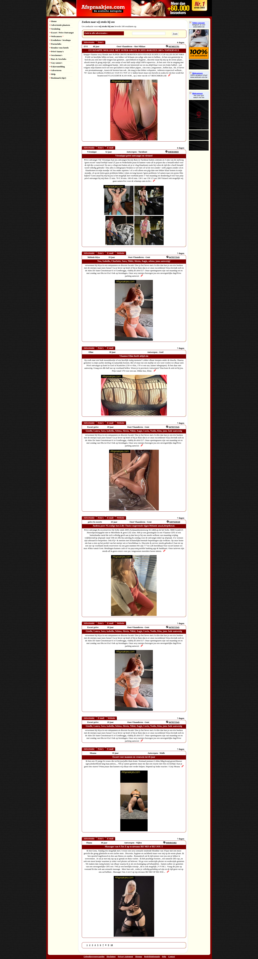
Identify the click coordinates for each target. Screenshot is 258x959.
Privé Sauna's (57, 51)
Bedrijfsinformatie (152, 956)
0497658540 (174, 522)
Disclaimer (111, 956)
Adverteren (56, 70)
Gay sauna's (56, 63)
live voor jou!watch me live (198, 96)
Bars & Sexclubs (58, 59)
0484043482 (171, 842)
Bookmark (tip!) (58, 78)
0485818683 (173, 152)
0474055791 (173, 46)
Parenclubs (55, 44)
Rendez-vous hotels (59, 47)
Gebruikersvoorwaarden (94, 956)
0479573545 (174, 257)
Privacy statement (125, 956)
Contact (171, 956)
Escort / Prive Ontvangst (62, 32)
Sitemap (138, 956)
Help (53, 74)
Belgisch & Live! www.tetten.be (198, 26)
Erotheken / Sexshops (60, 40)
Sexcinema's (56, 55)
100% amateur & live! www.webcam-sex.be (198, 76)
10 (112, 945)
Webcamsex (57, 36)
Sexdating (55, 29)
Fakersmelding (57, 66)
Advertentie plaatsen (60, 25)
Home (53, 21)
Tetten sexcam (197, 23)
